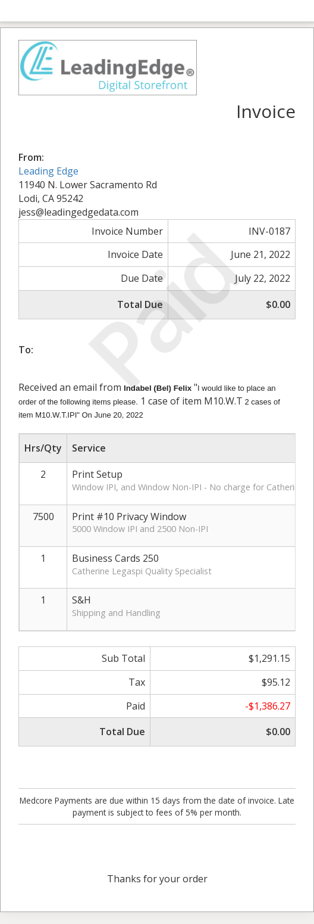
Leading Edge (48, 171)
